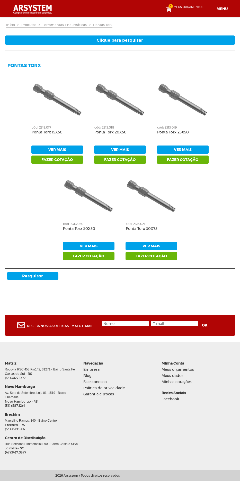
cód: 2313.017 (41, 127)
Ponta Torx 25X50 (173, 132)
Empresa (91, 369)
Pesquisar (32, 276)
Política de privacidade (104, 388)
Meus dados (172, 376)
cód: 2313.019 (167, 127)
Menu (222, 9)
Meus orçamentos (178, 369)
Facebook (170, 399)
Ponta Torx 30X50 (79, 228)
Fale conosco (95, 382)
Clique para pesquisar (120, 40)
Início (10, 25)
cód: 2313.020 (73, 223)
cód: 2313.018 (104, 127)
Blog (87, 376)
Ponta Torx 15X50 (47, 132)
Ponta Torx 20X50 (110, 132)
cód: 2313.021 (135, 223)
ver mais (57, 149)
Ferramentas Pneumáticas (64, 25)
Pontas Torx (102, 25)
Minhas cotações (177, 382)
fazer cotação (57, 159)
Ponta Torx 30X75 (141, 228)
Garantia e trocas (98, 394)
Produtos (28, 25)
